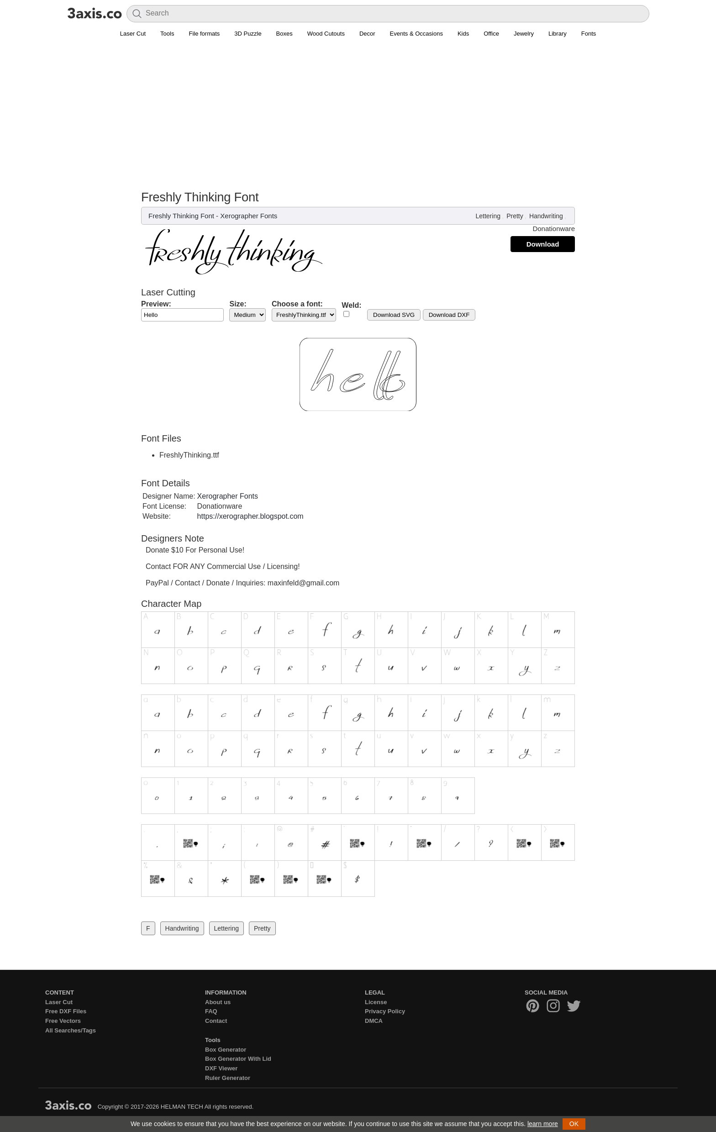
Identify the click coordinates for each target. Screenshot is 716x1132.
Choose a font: (297, 304)
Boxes (284, 33)
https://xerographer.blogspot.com (250, 516)
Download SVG (394, 314)
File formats (204, 33)
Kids (463, 33)
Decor (367, 33)
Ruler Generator (227, 1077)
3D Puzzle (247, 33)
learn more (542, 1123)
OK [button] (574, 1123)
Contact (216, 1020)
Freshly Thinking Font (181, 216)
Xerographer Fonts (248, 216)
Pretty (514, 216)
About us (218, 1002)
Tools (167, 33)
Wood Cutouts (326, 33)
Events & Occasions (416, 33)
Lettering (487, 216)
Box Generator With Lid (238, 1058)
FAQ (211, 1011)
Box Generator (225, 1049)
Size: (237, 304)
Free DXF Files (65, 1011)
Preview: (156, 304)
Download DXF (449, 314)
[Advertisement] (358, 110)
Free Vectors (63, 1020)
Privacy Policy (385, 1011)
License (376, 1002)
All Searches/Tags (70, 1030)
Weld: (351, 305)
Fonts (588, 33)
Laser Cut (133, 33)
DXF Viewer (221, 1068)
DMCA (374, 1020)
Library (557, 33)
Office (491, 33)
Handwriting (546, 216)
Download (542, 244)
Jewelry (524, 33)
